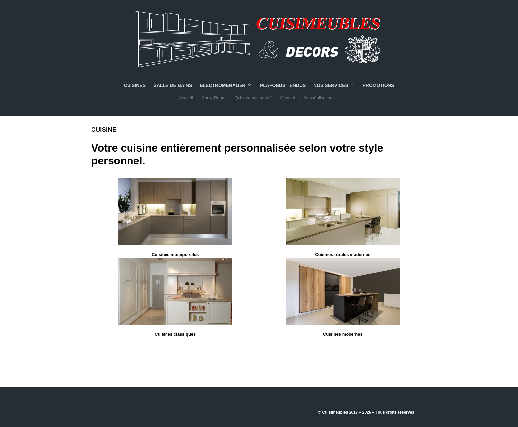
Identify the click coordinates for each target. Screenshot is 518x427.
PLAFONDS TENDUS (283, 85)
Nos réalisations (319, 97)
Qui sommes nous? (253, 97)
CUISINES (135, 85)
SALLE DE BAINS (173, 85)
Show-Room (214, 97)
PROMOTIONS (378, 85)
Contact (287, 97)
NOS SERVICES (331, 85)
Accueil (186, 97)
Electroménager (222, 85)
